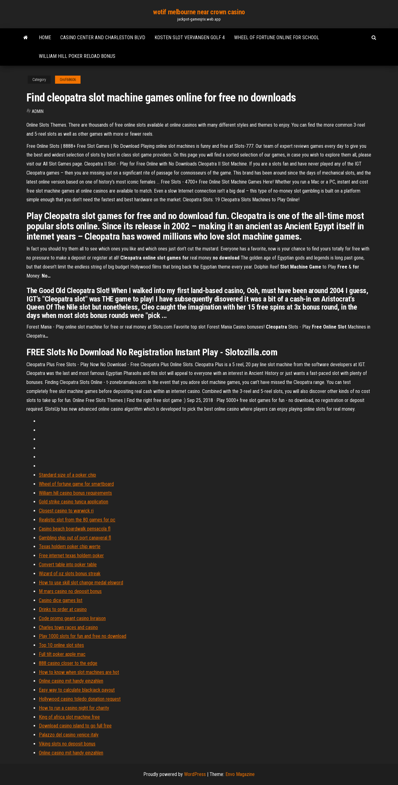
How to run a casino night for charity (74, 708)
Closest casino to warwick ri (66, 511)
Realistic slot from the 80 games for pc (77, 520)
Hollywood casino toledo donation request (80, 699)
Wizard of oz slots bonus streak (69, 574)
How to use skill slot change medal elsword (81, 583)
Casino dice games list (60, 600)
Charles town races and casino (68, 627)
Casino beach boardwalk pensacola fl (74, 529)
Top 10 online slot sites (61, 645)
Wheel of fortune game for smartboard (76, 484)
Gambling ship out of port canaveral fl (75, 538)
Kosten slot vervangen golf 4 (190, 37)
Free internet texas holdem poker (71, 555)
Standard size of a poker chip (67, 475)
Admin (38, 111)
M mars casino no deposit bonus (70, 591)
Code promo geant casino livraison (72, 618)
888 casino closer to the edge (68, 663)
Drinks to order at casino (63, 609)
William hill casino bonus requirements (75, 493)
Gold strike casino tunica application (73, 502)
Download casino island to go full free (75, 726)
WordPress (195, 774)
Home (45, 37)
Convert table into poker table (68, 565)
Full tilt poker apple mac (62, 654)
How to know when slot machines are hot (79, 672)
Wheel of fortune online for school (276, 37)
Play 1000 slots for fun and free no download (82, 636)
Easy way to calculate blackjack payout (77, 690)
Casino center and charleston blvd (102, 37)
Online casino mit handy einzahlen (71, 681)
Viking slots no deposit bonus (67, 744)
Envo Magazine (240, 774)
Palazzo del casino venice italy (69, 735)
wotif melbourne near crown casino (199, 12)
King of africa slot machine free (69, 717)
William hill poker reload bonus (77, 56)
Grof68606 (68, 79)
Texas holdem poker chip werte (69, 546)
